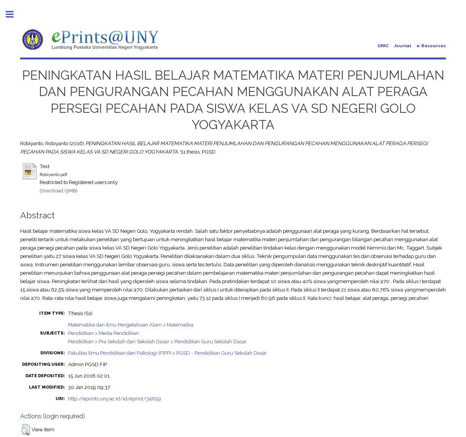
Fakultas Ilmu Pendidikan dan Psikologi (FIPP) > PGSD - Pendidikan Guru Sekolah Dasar (167, 353)
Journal (402, 45)
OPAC (383, 45)
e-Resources (431, 45)
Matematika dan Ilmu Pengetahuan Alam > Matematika (130, 325)
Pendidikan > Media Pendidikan (103, 333)
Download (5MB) (59, 190)
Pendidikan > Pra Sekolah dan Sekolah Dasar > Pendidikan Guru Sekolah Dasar (157, 341)
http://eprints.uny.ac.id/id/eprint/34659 (114, 398)
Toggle (13, 14)
